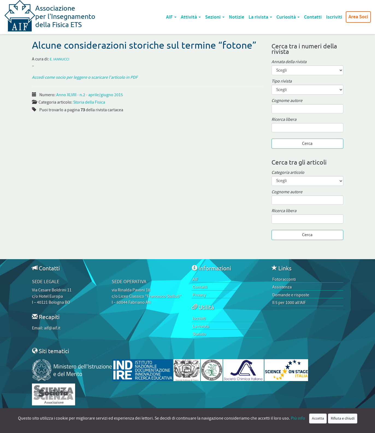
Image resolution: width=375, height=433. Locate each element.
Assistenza (282, 287)
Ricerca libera (283, 120)
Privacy (199, 295)
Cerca (307, 143)
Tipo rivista (281, 81)
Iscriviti (334, 17)
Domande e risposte (290, 295)
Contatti (313, 17)
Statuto (199, 334)
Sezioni (215, 17)
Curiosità (288, 17)
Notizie (236, 17)
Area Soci (358, 17)
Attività (191, 17)
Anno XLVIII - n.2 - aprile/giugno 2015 (89, 95)
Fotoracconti (284, 279)
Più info (298, 418)
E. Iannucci (59, 59)
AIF (171, 17)
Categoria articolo (287, 173)
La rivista (260, 17)
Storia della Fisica (89, 102)
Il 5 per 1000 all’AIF (289, 302)
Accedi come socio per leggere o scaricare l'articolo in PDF (85, 77)
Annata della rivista (288, 62)
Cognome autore (286, 101)
